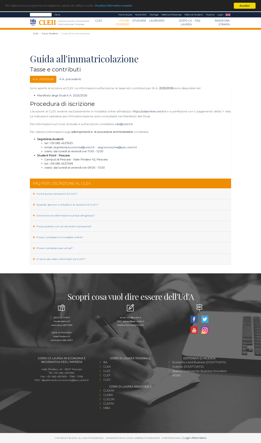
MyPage (154, 14)
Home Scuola (125, 14)
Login (220, 14)
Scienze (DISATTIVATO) (188, 366)
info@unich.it (134, 317)
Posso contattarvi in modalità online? (58, 237)
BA (105, 362)
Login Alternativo (194, 438)
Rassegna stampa (222, 22)
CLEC (107, 371)
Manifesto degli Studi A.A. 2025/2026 (62, 95)
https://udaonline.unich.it (149, 111)
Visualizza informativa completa (119, 6)
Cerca (57, 14)
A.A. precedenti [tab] (70, 79)
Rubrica (210, 14)
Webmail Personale (171, 14)
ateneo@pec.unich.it (133, 321)
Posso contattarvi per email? (53, 248)
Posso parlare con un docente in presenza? (62, 226)
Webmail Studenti (193, 14)
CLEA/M (108, 390)
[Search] (41, 14)
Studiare (139, 20)
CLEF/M (108, 403)
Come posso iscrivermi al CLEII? (55, 193)
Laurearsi (157, 20)
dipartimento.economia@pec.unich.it (65, 380)
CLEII (98, 20)
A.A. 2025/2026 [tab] (43, 79)
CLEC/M (108, 399)
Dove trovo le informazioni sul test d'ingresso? (64, 215)
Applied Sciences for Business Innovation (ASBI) (199, 373)
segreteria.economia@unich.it (73, 147)
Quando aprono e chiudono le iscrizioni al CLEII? (65, 204)
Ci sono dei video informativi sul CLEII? (59, 259)
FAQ (197, 20)
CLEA (107, 366)
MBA (106, 408)
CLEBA (108, 395)
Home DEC (141, 14)
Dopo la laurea (185, 22)
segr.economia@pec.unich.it (117, 147)
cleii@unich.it (124, 124)
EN (228, 14)
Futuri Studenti (122, 22)
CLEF (107, 375)
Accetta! (245, 6)
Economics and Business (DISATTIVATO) (199, 362)
